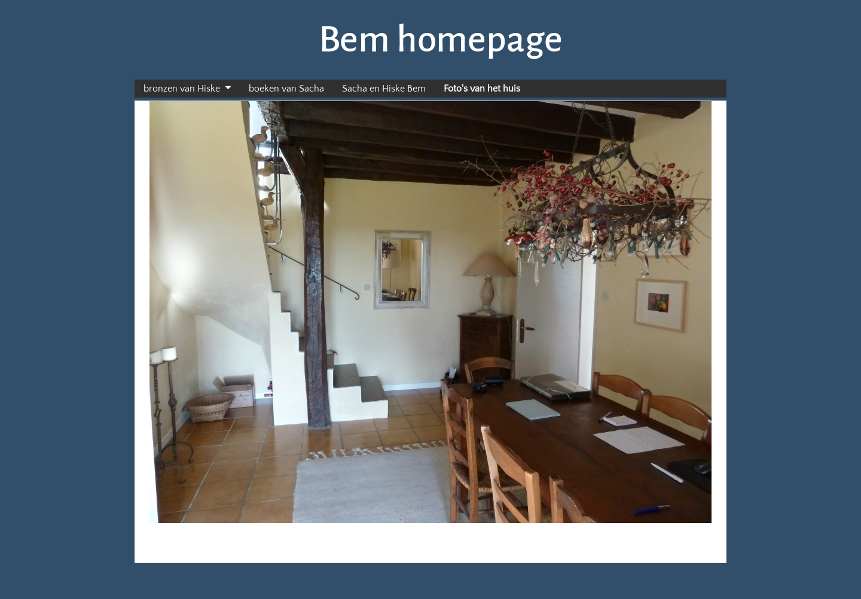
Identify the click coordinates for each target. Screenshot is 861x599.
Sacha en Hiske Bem (384, 88)
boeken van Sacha (286, 88)
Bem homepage (441, 39)
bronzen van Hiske (182, 88)
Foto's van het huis (482, 88)
